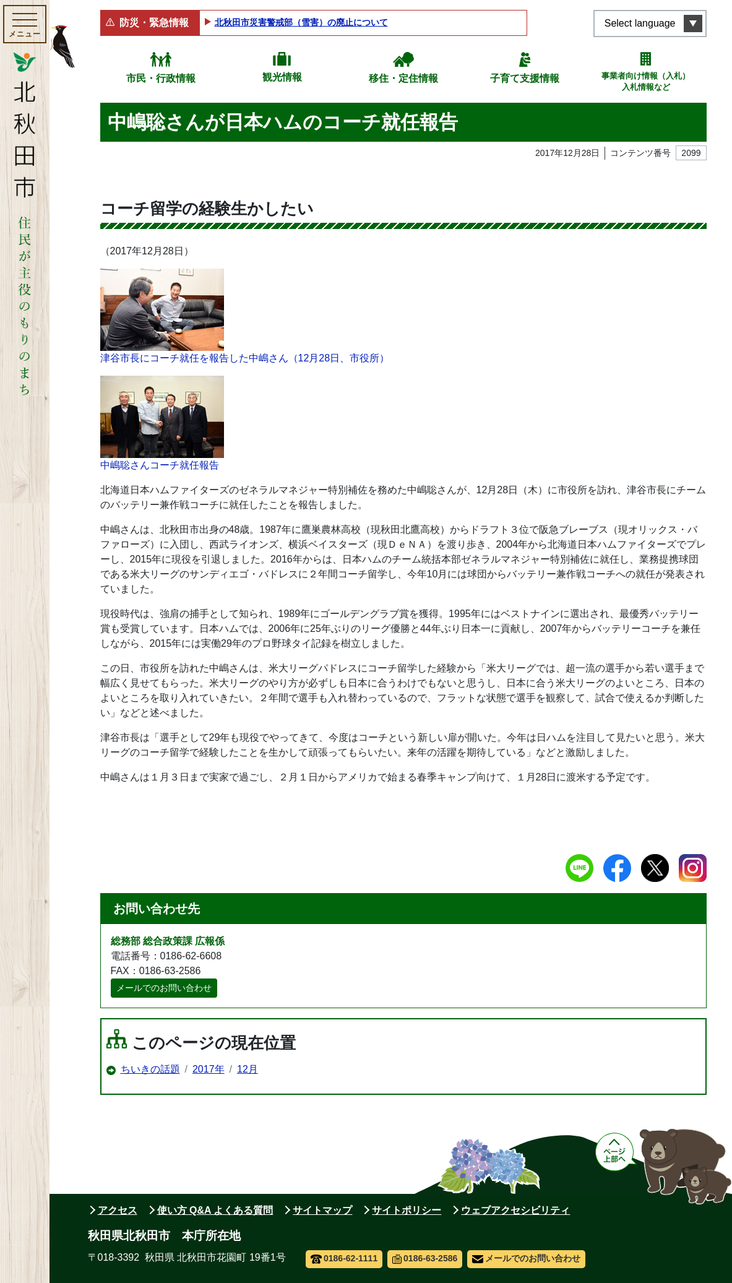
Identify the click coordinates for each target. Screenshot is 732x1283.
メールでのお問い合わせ (164, 988)
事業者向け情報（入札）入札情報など (645, 81)
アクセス (117, 1210)
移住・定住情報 (403, 78)
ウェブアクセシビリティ (515, 1210)
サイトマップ (322, 1210)
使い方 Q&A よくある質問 (215, 1210)
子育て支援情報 (524, 78)
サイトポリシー (406, 1210)
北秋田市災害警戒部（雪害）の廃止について (301, 22)
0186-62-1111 (344, 1258)
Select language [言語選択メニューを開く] (640, 23)
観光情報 (282, 77)
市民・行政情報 (161, 78)
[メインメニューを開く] (24, 24)
